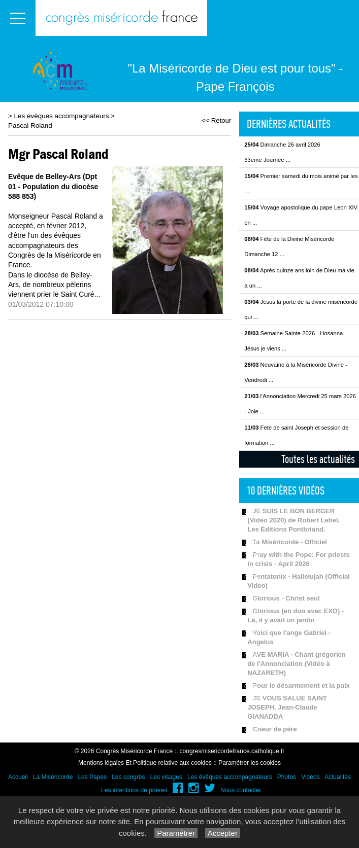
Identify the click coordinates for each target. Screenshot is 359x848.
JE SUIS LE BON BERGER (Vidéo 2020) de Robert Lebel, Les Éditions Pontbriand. (293, 520)
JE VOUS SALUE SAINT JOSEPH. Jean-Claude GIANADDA (287, 707)
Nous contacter (241, 790)
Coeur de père (274, 729)
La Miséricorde (53, 777)
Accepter (223, 833)
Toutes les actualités (318, 459)
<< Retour (217, 120)
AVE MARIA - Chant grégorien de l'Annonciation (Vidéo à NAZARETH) (296, 664)
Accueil (18, 777)
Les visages (166, 777)
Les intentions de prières (134, 790)
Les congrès (128, 777)
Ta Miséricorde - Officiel (289, 542)
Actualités (337, 777)
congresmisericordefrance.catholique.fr (232, 751)
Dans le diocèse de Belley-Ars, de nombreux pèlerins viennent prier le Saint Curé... (54, 285)
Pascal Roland (30, 125)
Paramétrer (176, 833)
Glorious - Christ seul (285, 598)
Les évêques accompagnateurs (61, 116)
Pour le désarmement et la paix (300, 685)
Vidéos (310, 777)
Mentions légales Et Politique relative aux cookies (145, 762)
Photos (286, 777)
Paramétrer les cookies (249, 762)
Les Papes (92, 777)
